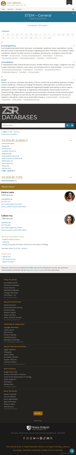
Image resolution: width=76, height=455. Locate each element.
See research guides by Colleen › (12, 227)
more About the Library (10, 409)
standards (41, 58)
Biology (4, 146)
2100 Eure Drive (23, 433)
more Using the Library (10, 297)
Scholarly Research (10, 337)
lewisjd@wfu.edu (6, 199)
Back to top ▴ (38, 420)
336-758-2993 (6, 225)
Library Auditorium (10, 379)
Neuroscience (6, 163)
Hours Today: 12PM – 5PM (15, 5)
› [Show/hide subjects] (71, 140)
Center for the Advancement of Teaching (17, 377)
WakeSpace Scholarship (12, 340)
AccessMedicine (7, 62)
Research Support (10, 312)
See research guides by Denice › (12, 204)
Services (10, 9)
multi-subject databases (28, 58)
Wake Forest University (38, 428)
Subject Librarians (10, 315)
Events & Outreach (10, 394)
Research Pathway (10, 335)
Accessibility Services (11, 283)
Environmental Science (9, 156)
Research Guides (9, 310)
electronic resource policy (35, 270)
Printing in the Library (11, 293)
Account (18, 9)
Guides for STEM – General (18, 248)
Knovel (3, 80)
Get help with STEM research (37, 25)
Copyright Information (11, 327)
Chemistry (5, 148)
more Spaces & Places (10, 386)
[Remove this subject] (10, 132)
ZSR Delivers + (10, 295)
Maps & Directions (10, 402)
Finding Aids (8, 352)
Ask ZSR (37, 413)
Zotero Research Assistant (13, 317)
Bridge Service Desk (10, 372)
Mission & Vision (9, 404)
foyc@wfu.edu (6, 223)
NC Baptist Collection (11, 357)
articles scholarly (52, 97)
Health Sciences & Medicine (11, 158)
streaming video (52, 58)
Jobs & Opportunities (11, 399)
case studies (6, 100)
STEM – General (7, 171)
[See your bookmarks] (72, 125)
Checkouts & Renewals (11, 285)
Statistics (5, 168)
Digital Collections (10, 350)
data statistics (48, 56)
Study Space (8, 382)
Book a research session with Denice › (14, 207)
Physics (4, 166)
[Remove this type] (9, 134)
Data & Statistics (8, 181)
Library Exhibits (9, 355)
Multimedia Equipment (11, 290)
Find (3, 9)
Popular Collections (10, 360)
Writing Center (8, 384)
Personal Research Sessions (13, 308)
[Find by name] (36, 125)
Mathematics (6, 161)
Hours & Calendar (10, 397)
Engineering (5, 153)
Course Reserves (9, 288)
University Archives (10, 362)
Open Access (8, 332)
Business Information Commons (15, 374)
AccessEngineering (8, 46)
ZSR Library (14, 2)
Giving (69, 2)
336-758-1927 (6, 202)
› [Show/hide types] (71, 177)
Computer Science (8, 151)
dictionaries (59, 56)
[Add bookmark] (74, 46)
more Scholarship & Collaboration (13, 342)
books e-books (15, 56)
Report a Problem (8, 262)
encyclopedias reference (10, 58)
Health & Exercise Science (11, 239)
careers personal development (32, 56)
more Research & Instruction (12, 319)
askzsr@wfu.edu (51, 433)
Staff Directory (9, 407)
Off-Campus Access (9, 259)
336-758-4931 (61, 433)
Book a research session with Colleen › (14, 230)
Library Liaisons (9, 330)
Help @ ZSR (6, 257)
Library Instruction (10, 305)
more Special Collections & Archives (14, 364)
